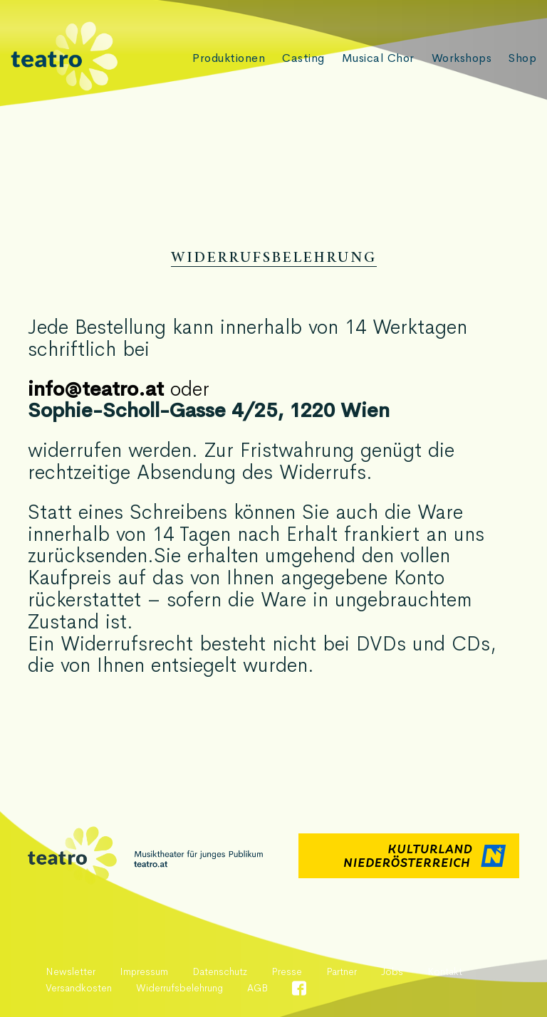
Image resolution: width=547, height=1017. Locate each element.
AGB (257, 987)
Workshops (461, 58)
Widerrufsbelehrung (179, 987)
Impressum (144, 971)
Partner (341, 971)
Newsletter (70, 971)
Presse (286, 971)
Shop (522, 58)
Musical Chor (376, 58)
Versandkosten (79, 987)
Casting (302, 58)
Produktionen (226, 58)
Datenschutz (219, 971)
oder (118, 388)
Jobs (392, 971)
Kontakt (444, 971)
